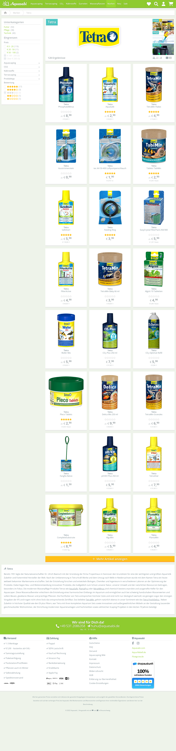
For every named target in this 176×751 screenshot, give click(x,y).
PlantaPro (83, 588)
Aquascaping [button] (10, 63)
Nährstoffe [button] (9, 71)
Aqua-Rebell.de (139, 652)
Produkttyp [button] (9, 79)
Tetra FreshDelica (151, 599)
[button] (163, 4)
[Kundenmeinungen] (66, 111)
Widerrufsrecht (96, 671)
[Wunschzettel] (148, 4)
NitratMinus (99, 588)
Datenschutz (95, 667)
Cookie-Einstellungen (99, 683)
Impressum (94, 663)
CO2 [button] (6, 67)
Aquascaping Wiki (97, 655)
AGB (91, 675)
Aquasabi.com (138, 648)
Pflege (7, 30)
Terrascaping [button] (10, 75)
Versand (93, 651)
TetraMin (90, 599)
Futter (7, 27)
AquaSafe (73, 588)
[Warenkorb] (170, 4)
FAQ (91, 647)
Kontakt (92, 659)
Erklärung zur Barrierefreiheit (102, 679)
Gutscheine (94, 643)
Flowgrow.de (138, 656)
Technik (7, 33)
